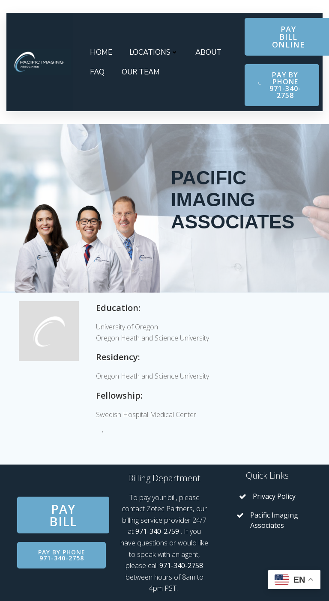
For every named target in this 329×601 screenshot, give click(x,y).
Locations (153, 52)
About (208, 52)
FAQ (97, 72)
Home (101, 52)
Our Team (141, 72)
